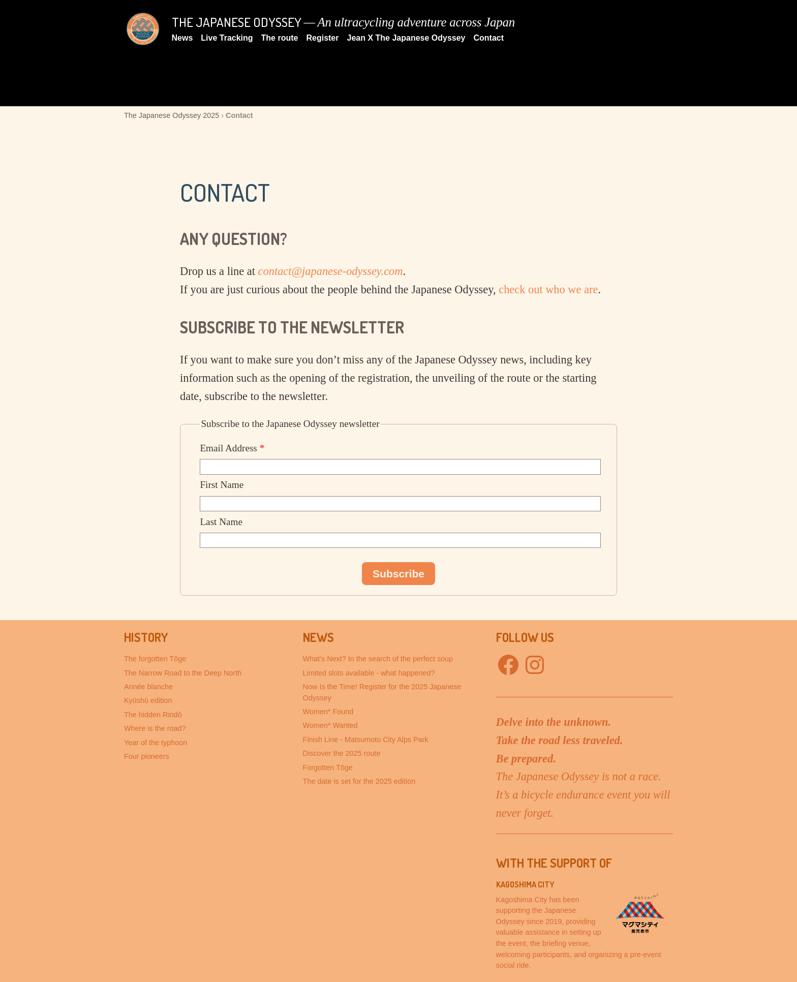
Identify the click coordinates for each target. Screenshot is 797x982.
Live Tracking (227, 38)
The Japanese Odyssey (236, 22)
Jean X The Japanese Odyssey (406, 38)
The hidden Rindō (153, 715)
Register (322, 38)
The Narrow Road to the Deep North (182, 673)
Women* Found (328, 712)
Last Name (221, 521)
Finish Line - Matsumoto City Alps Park (365, 739)
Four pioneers (146, 756)
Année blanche (148, 687)
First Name (221, 484)
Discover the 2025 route (342, 753)
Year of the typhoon (155, 743)
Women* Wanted (330, 725)
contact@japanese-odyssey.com (330, 271)
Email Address (232, 448)
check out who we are (548, 289)
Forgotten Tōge (328, 767)
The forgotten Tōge (155, 659)
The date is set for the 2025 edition (359, 781)
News (182, 38)
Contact (489, 38)
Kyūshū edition (148, 700)
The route (279, 38)
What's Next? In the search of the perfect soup (378, 659)
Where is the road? (155, 728)
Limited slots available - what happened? (369, 673)
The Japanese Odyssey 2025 (171, 115)
